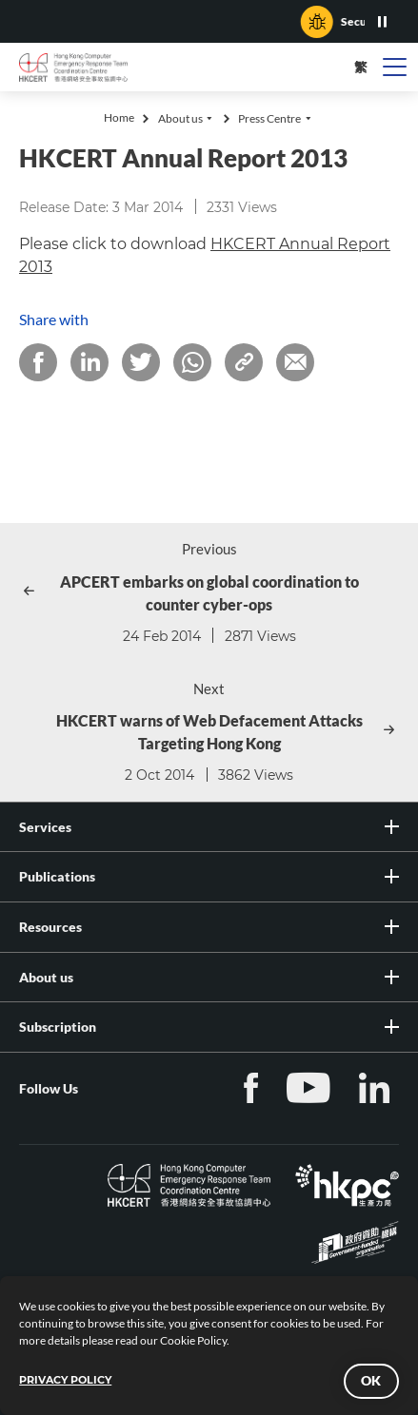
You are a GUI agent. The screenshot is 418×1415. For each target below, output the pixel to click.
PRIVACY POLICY (65, 1379)
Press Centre (269, 118)
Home (119, 117)
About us (180, 118)
